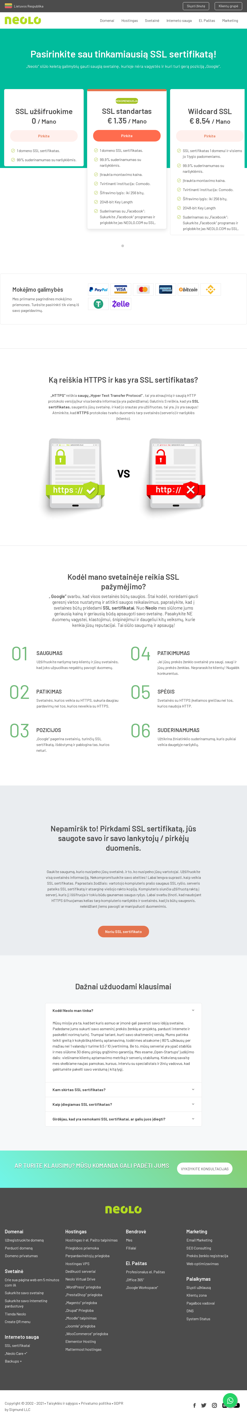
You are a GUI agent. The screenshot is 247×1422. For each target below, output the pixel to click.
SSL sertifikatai (17, 1345)
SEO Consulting (198, 1248)
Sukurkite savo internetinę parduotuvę (26, 1303)
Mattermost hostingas (83, 1349)
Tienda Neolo (15, 1314)
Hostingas (129, 20)
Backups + (13, 1361)
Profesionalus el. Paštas (145, 1271)
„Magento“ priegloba (81, 1302)
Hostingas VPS (77, 1263)
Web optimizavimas (202, 1263)
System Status (198, 1318)
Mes (129, 1240)
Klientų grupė (228, 6)
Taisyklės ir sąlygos (62, 1403)
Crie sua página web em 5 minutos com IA (32, 1282)
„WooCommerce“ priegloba (86, 1333)
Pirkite (44, 136)
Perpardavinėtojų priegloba (87, 1255)
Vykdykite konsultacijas (205, 1168)
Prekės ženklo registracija (207, 1255)
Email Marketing (199, 1240)
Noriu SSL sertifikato (123, 931)
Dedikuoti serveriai (80, 1271)
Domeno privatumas (21, 1255)
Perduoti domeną (19, 1248)
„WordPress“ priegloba (83, 1287)
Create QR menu (17, 1321)
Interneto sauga (179, 20)
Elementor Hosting (80, 1341)
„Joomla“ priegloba (80, 1326)
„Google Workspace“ (142, 1287)
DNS (190, 1310)
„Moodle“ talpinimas (81, 1318)
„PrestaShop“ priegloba (83, 1294)
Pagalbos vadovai (200, 1303)
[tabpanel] (43, 131)
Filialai (131, 1248)
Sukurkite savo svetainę (24, 1292)
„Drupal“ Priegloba (79, 1310)
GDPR (118, 1403)
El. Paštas (207, 20)
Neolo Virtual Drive (80, 1279)
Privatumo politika (96, 1403)
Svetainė (152, 20)
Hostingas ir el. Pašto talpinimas (91, 1240)
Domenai (107, 20)
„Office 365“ (135, 1279)
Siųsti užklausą (198, 1287)
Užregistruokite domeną (24, 1240)
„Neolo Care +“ (16, 1353)
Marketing (230, 20)
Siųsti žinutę (196, 6)
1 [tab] (123, 247)
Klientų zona (196, 1295)
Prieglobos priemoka (82, 1248)
